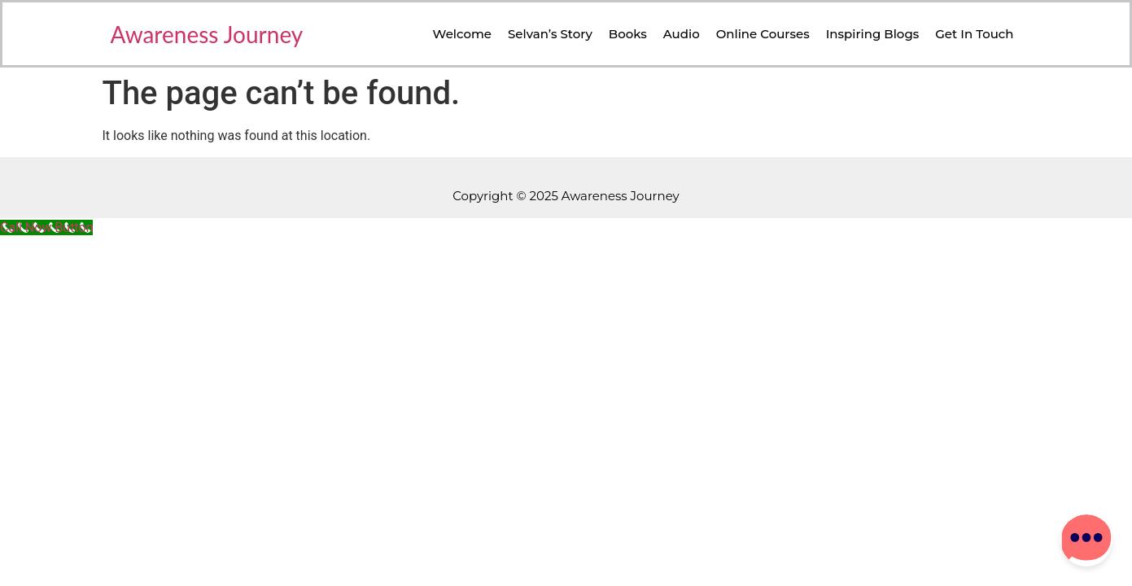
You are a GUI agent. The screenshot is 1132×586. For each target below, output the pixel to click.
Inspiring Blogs (873, 34)
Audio (681, 34)
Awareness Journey (207, 34)
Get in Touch (974, 34)
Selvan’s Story (550, 34)
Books (628, 34)
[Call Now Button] (46, 227)
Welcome (462, 34)
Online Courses (763, 34)
